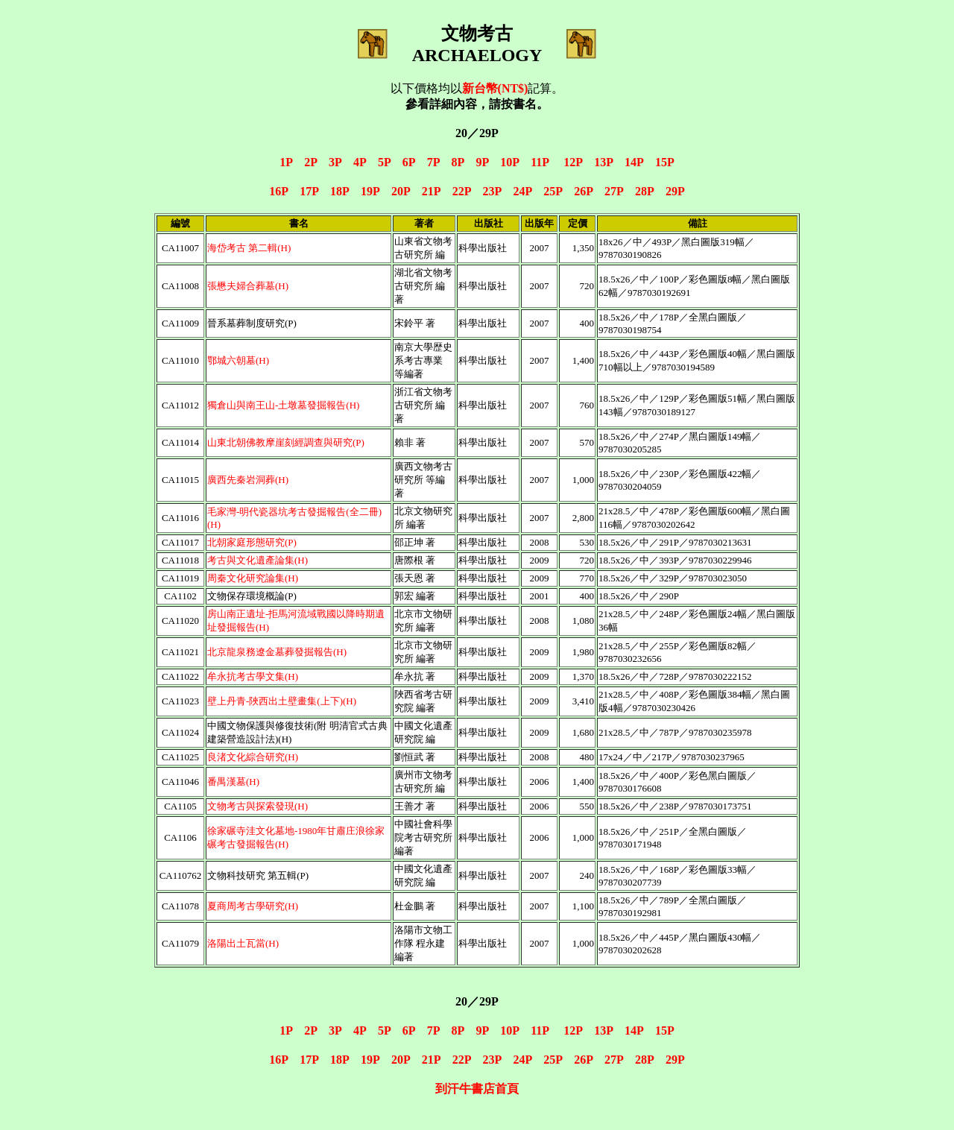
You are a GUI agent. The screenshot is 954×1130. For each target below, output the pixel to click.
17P (309, 191)
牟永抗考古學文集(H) (252, 676)
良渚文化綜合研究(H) (252, 757)
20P (400, 191)
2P (310, 162)
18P (339, 191)
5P (384, 162)
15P (665, 162)
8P (458, 162)
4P (359, 162)
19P (370, 191)
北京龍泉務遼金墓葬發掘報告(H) (277, 651)
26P (583, 191)
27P (613, 191)
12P (572, 162)
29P (675, 191)
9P (482, 162)
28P (644, 191)
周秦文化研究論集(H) (252, 578)
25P (552, 191)
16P (278, 191)
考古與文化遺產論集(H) (257, 560)
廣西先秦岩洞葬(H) (247, 479)
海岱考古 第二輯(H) (249, 247)
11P (540, 162)
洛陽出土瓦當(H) (243, 943)
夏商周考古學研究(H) (252, 906)
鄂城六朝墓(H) (238, 360)
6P (408, 162)
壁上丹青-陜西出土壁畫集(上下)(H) (281, 701)
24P (522, 191)
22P (461, 191)
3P (335, 162)
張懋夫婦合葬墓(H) (247, 285)
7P (433, 162)
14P (634, 162)
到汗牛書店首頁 (477, 1088)
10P (509, 162)
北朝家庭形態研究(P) (252, 542)
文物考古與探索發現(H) (257, 806)
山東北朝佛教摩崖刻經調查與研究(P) (285, 442)
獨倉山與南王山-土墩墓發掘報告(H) (283, 405)
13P (603, 162)
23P (492, 191)
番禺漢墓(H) (233, 781)
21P (431, 191)
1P (285, 162)
